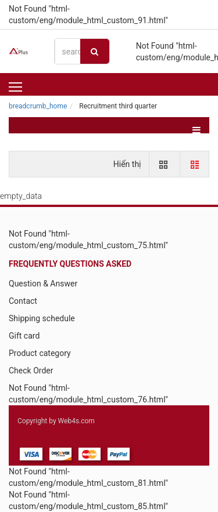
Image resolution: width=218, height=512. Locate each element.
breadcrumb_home (38, 106)
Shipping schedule (42, 318)
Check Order (31, 370)
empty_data (21, 196)
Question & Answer (43, 283)
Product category (40, 353)
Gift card (24, 335)
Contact (23, 301)
